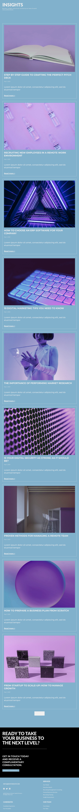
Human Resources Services (50, 792)
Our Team (45, 808)
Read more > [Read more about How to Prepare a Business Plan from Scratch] (9, 628)
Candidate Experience (9, 806)
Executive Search (47, 787)
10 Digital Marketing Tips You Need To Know (34, 308)
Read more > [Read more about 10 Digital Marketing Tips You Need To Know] (9, 326)
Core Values (46, 806)
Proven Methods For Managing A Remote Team (36, 535)
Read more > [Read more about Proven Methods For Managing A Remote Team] (9, 554)
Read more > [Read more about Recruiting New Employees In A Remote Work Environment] (9, 173)
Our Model (46, 784)
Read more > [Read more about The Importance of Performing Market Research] (9, 401)
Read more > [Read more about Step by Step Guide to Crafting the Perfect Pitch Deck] (9, 96)
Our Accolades (7, 808)
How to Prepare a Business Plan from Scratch (36, 610)
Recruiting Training (48, 794)
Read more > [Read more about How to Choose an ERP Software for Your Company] (9, 251)
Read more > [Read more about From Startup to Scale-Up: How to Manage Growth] (9, 706)
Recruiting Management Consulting (52, 789)
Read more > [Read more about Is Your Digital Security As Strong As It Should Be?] (9, 479)
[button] (39, 713)
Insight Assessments (48, 797)
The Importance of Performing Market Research (38, 383)
